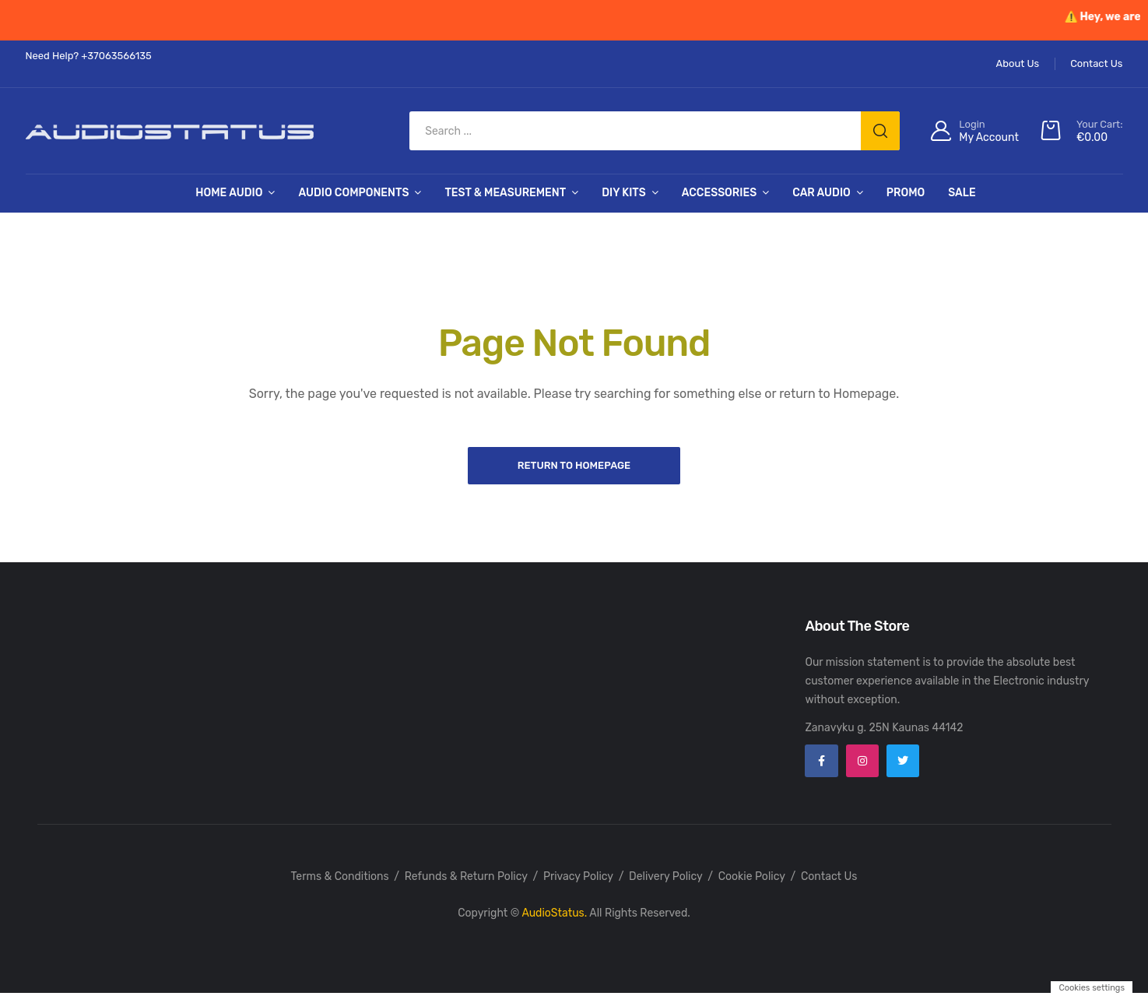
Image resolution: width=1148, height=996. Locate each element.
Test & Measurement (505, 192)
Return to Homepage (574, 466)
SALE (961, 192)
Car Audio (821, 192)
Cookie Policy (751, 879)
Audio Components (353, 192)
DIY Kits (624, 192)
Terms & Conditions (340, 879)
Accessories (719, 192)
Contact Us (829, 879)
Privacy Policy (578, 879)
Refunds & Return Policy (466, 879)
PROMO (905, 192)
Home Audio (228, 192)
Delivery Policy (666, 879)
